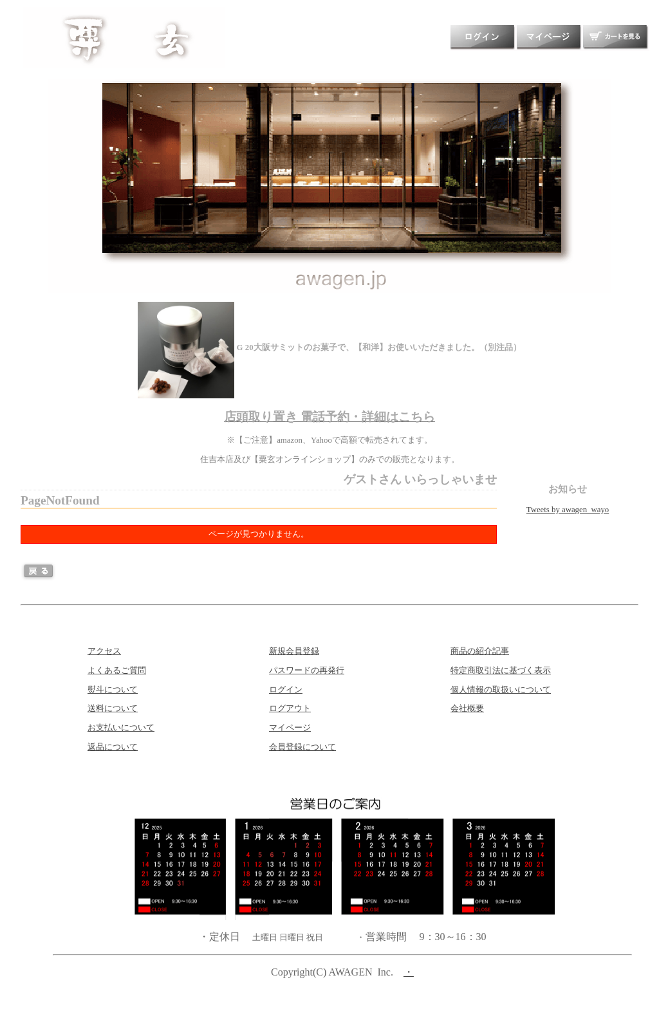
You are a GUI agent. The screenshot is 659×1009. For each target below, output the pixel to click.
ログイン (285, 689)
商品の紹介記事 (479, 651)
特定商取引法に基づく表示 (500, 670)
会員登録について (302, 747)
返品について (113, 747)
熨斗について (113, 689)
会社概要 (467, 708)
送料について (113, 708)
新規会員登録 (294, 651)
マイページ (290, 727)
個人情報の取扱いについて (500, 689)
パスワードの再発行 (306, 670)
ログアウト (290, 708)
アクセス (104, 651)
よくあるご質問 (117, 670)
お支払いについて (121, 727)
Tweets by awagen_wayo (567, 509)
